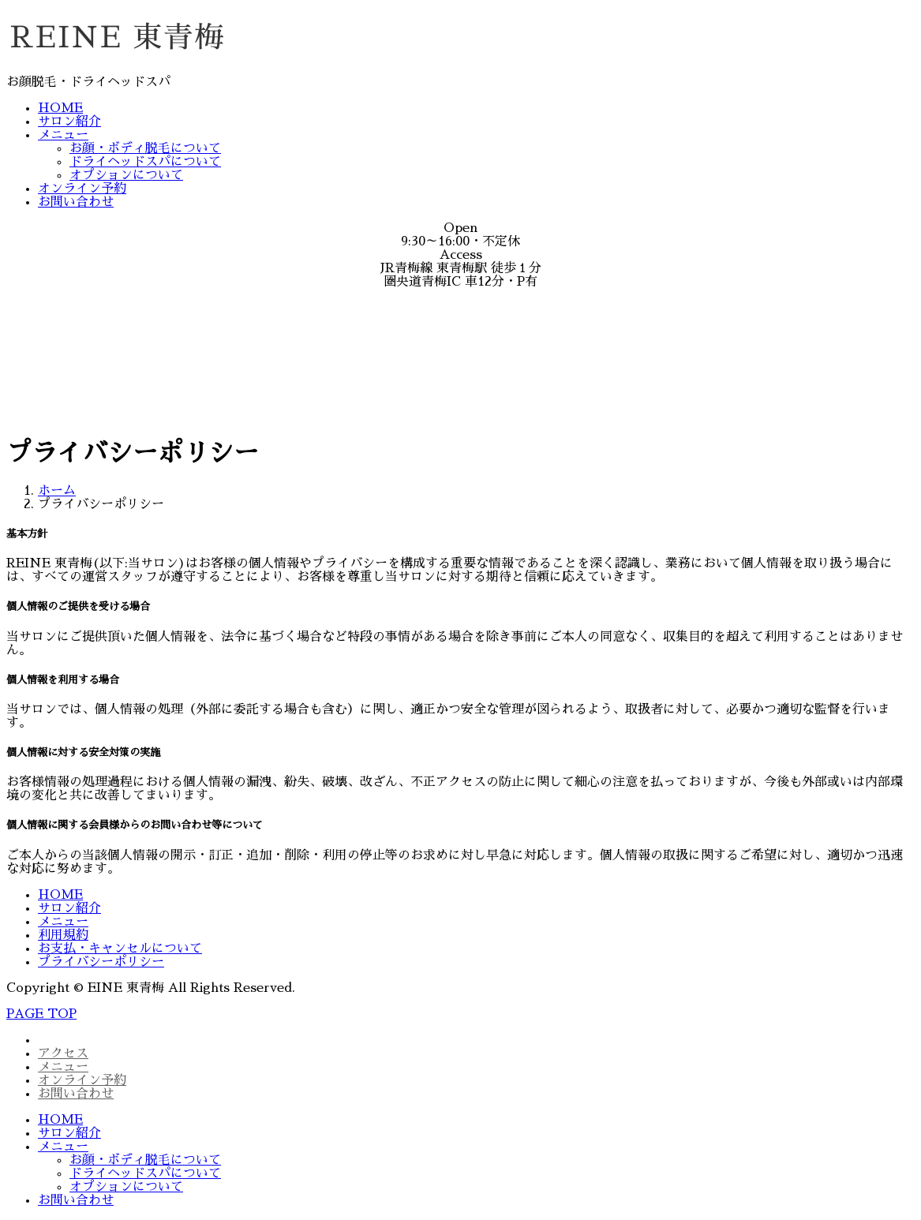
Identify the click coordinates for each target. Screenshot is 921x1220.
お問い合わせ (76, 202)
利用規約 (63, 935)
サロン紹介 (69, 121)
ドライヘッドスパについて (145, 161)
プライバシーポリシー (101, 962)
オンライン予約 (82, 188)
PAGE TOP (41, 1014)
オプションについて (126, 175)
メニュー (63, 135)
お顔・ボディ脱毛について (145, 148)
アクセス (63, 1053)
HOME (60, 108)
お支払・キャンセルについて (120, 948)
